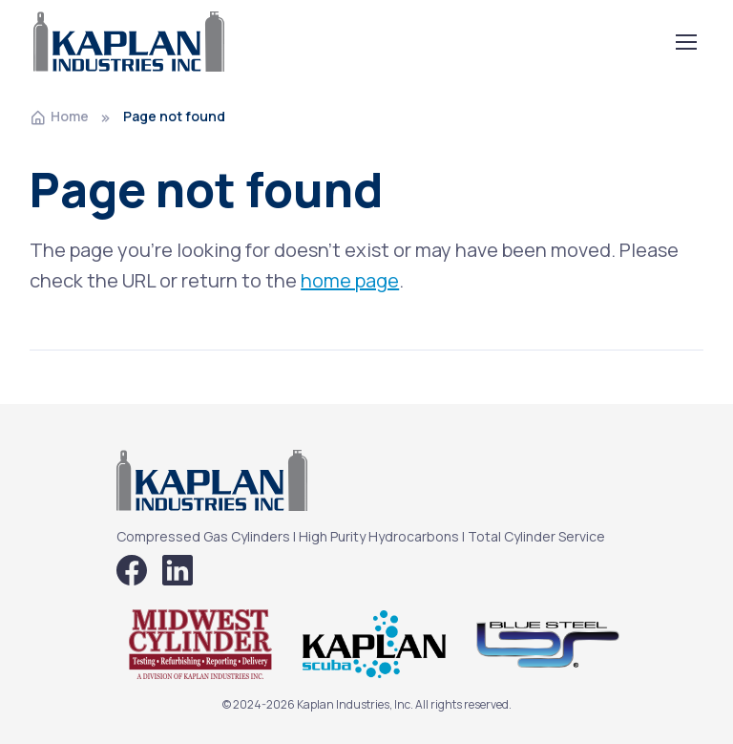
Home (59, 116)
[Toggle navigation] (685, 42)
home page (350, 280)
